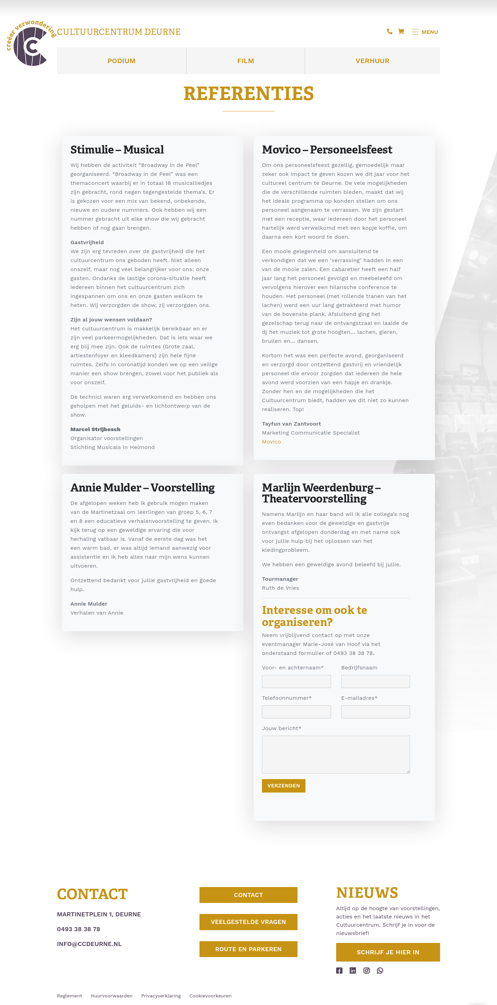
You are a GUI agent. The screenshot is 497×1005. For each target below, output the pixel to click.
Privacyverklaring (161, 995)
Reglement (69, 995)
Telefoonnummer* (287, 698)
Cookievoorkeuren (210, 995)
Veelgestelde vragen (248, 925)
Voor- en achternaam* (293, 667)
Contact (248, 896)
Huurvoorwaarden (112, 995)
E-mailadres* (359, 698)
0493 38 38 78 (78, 929)
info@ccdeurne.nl (89, 943)
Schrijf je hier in (388, 952)
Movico (271, 441)
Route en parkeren (248, 955)
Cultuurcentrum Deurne (119, 32)
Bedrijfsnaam (359, 667)
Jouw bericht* (282, 728)
